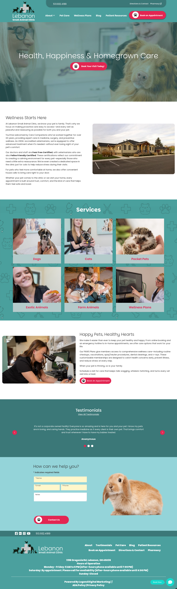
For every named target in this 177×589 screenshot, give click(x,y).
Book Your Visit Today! (89, 66)
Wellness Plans (82, 15)
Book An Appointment (98, 380)
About (50, 15)
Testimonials (104, 544)
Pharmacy (156, 3)
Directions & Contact (139, 3)
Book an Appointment (147, 15)
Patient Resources (116, 15)
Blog (98, 15)
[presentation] (51, 508)
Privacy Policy (96, 584)
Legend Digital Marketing (96, 581)
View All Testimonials (88, 414)
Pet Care (64, 15)
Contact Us (48, 519)
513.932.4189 (59, 4)
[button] (14, 432)
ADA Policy (79, 584)
